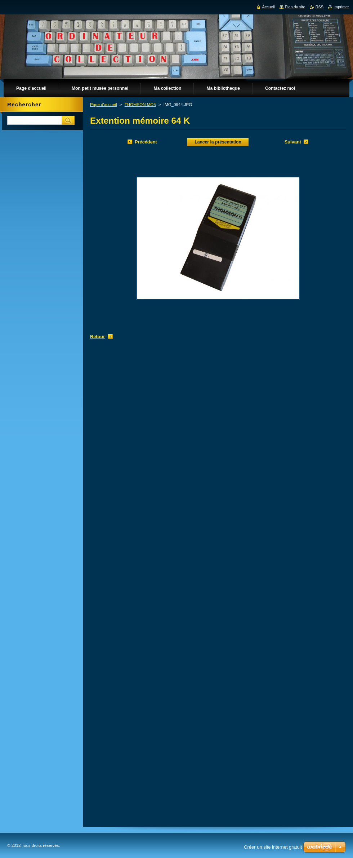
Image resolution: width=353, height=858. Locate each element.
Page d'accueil (103, 104)
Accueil (268, 7)
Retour (97, 336)
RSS (319, 7)
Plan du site (295, 7)
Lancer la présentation (218, 142)
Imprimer (341, 7)
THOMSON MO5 (140, 104)
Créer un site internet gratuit (273, 847)
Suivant (293, 142)
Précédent (146, 142)
